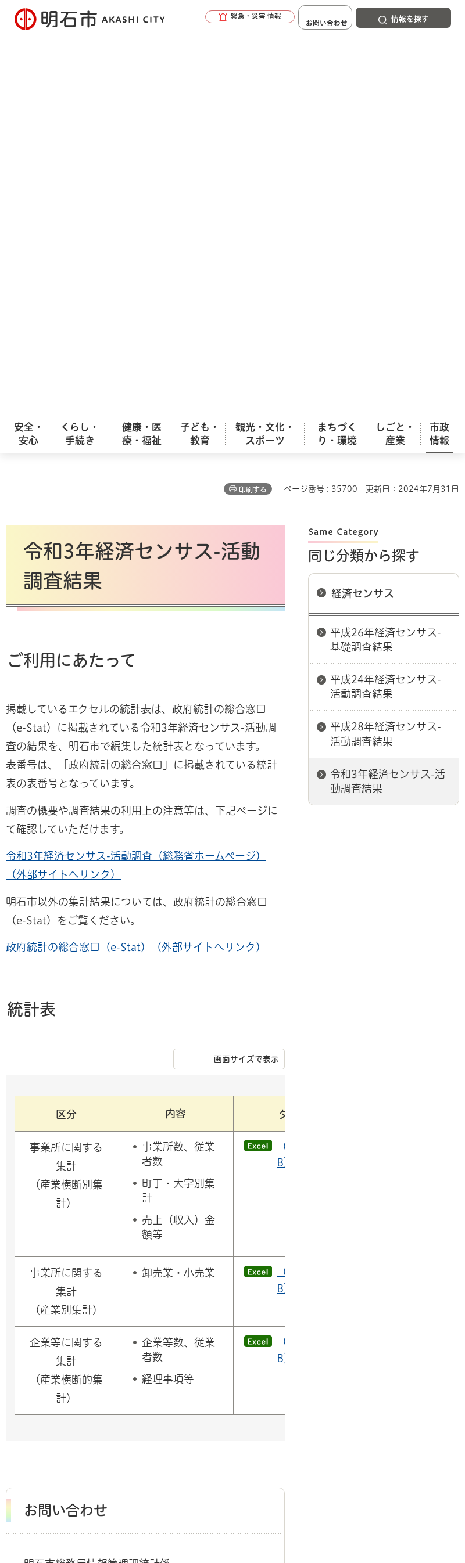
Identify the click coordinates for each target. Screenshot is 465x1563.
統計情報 (323, 1473)
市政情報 (56, 1270)
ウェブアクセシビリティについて (262, 1311)
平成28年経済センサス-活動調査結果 (385, 339)
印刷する (253, 95)
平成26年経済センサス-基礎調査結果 (385, 245)
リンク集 (220, 1329)
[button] (221, 18)
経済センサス (362, 199)
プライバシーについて (106, 1329)
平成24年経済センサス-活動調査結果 (385, 292)
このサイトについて (102, 1311)
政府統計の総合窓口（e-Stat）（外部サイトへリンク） (136, 553)
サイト (303, 1329)
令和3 (19, 461)
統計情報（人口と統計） (126, 1270)
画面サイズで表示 (246, 665)
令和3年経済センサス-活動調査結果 (387, 386)
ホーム (18, 1270)
